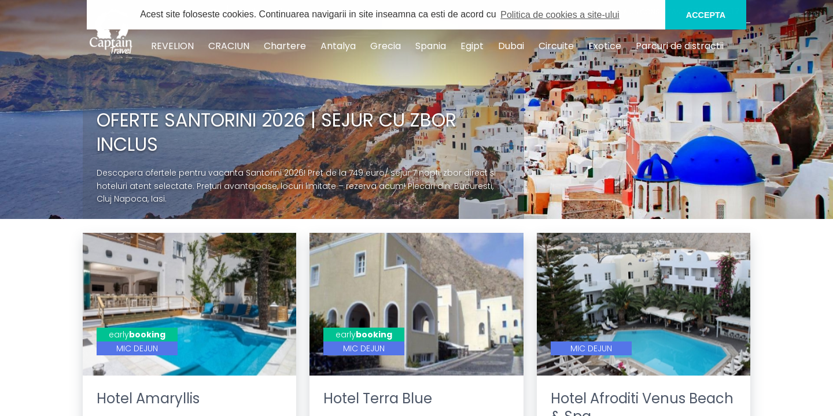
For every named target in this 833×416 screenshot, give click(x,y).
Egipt (472, 46)
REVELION (172, 46)
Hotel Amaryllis (148, 398)
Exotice (604, 46)
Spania (430, 46)
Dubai (511, 46)
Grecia (385, 46)
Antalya (338, 46)
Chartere (285, 46)
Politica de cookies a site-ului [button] (559, 15)
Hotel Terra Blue (377, 398)
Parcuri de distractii (680, 46)
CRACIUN (228, 46)
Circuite (556, 46)
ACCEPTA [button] (706, 15)
